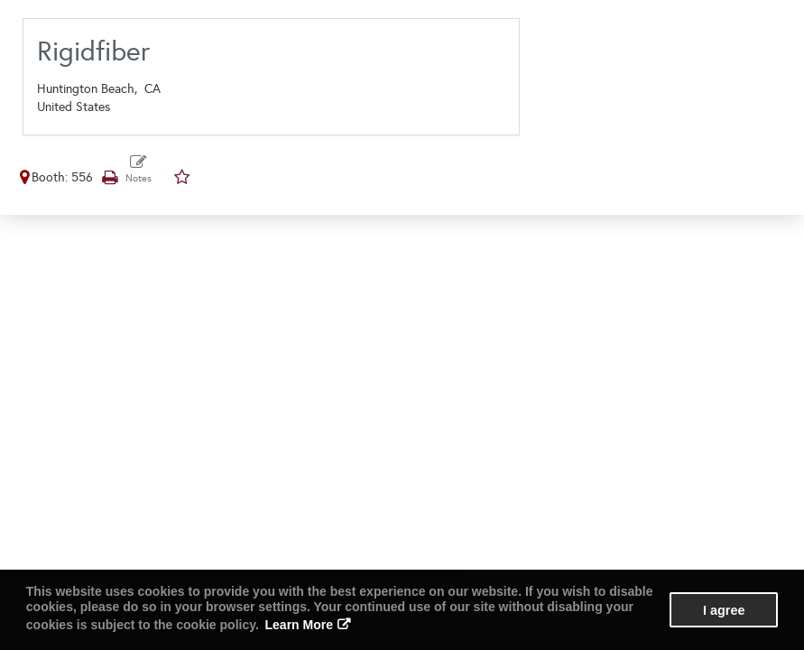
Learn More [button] (299, 625)
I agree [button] (723, 610)
